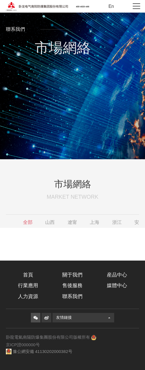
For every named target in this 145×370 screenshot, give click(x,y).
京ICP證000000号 (23, 344)
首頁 (28, 275)
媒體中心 (117, 285)
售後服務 (72, 285)
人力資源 (28, 296)
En (111, 6)
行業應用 (28, 285)
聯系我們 (72, 296)
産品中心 (117, 275)
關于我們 (72, 275)
